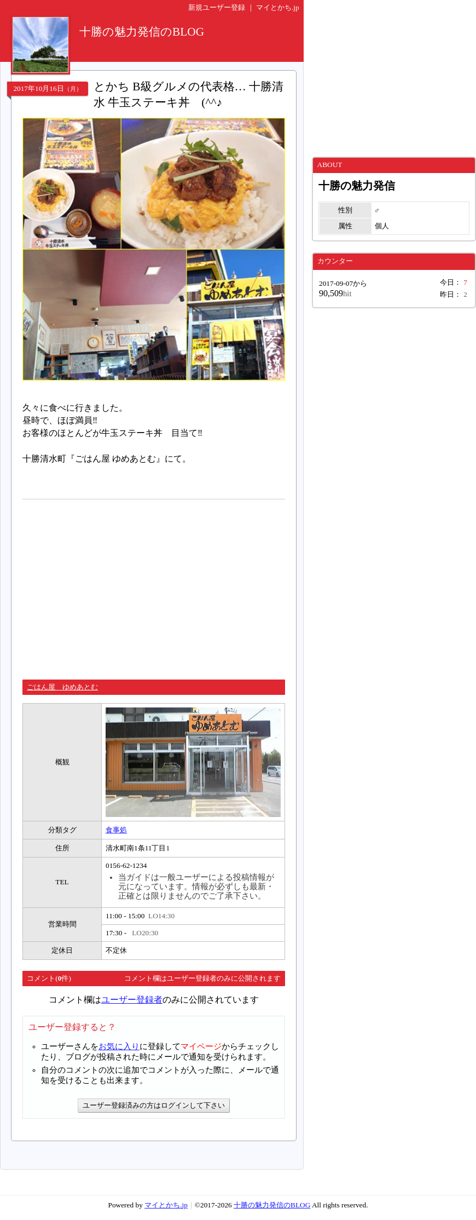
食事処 (116, 830)
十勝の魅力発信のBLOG (272, 1205)
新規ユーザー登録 (216, 7)
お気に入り (119, 1046)
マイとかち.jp (277, 7)
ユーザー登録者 (131, 999)
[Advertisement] (114, 584)
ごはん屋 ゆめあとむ (62, 687)
